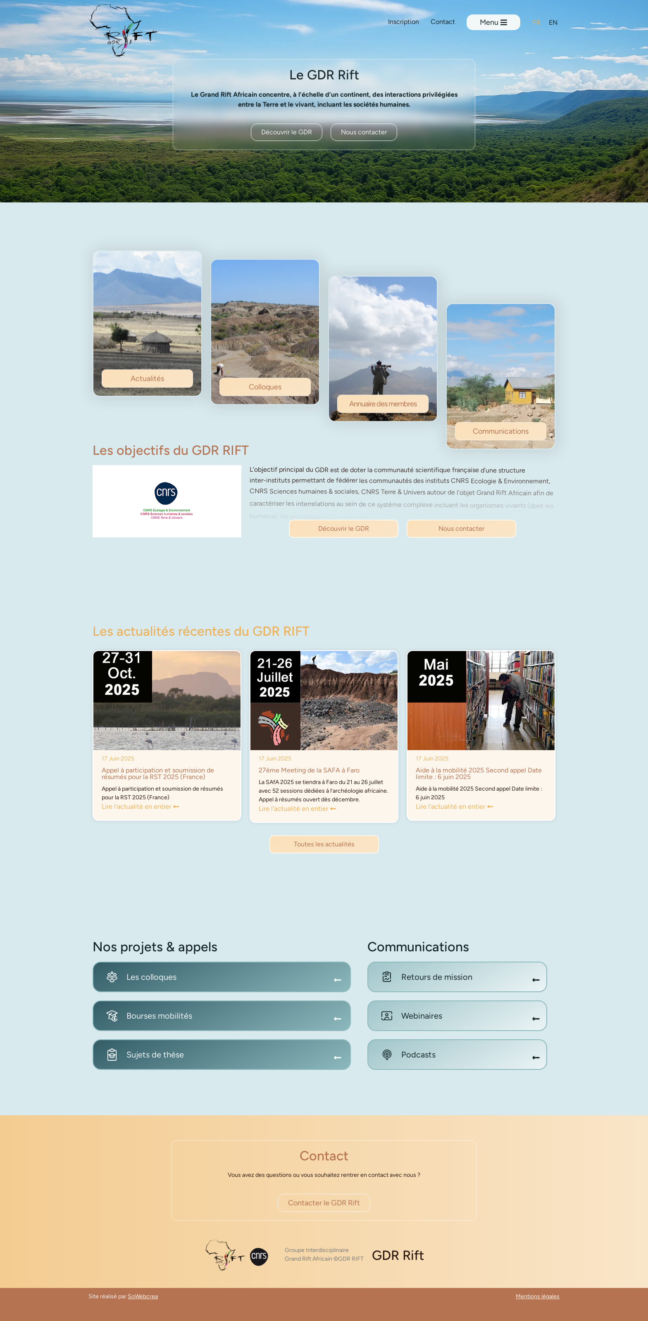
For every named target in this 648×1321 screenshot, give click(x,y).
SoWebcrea (143, 1296)
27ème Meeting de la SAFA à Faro (309, 770)
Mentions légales (538, 1296)
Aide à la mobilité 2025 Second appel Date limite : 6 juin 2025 (479, 773)
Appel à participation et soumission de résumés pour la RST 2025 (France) (158, 773)
